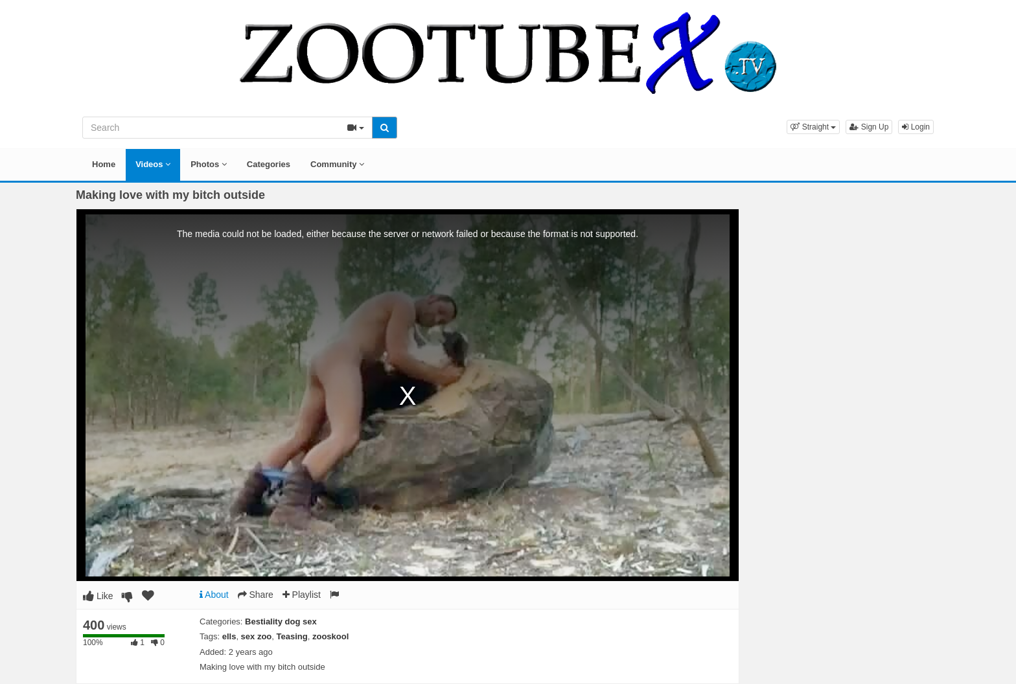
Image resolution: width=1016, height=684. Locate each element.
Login (916, 126)
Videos (152, 164)
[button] (813, 127)
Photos (208, 164)
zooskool (330, 636)
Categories (268, 164)
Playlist (302, 594)
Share (255, 594)
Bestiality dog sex (281, 621)
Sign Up (868, 126)
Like (98, 596)
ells (229, 636)
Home (103, 164)
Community (337, 164)
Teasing (292, 636)
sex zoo (256, 636)
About (214, 594)
